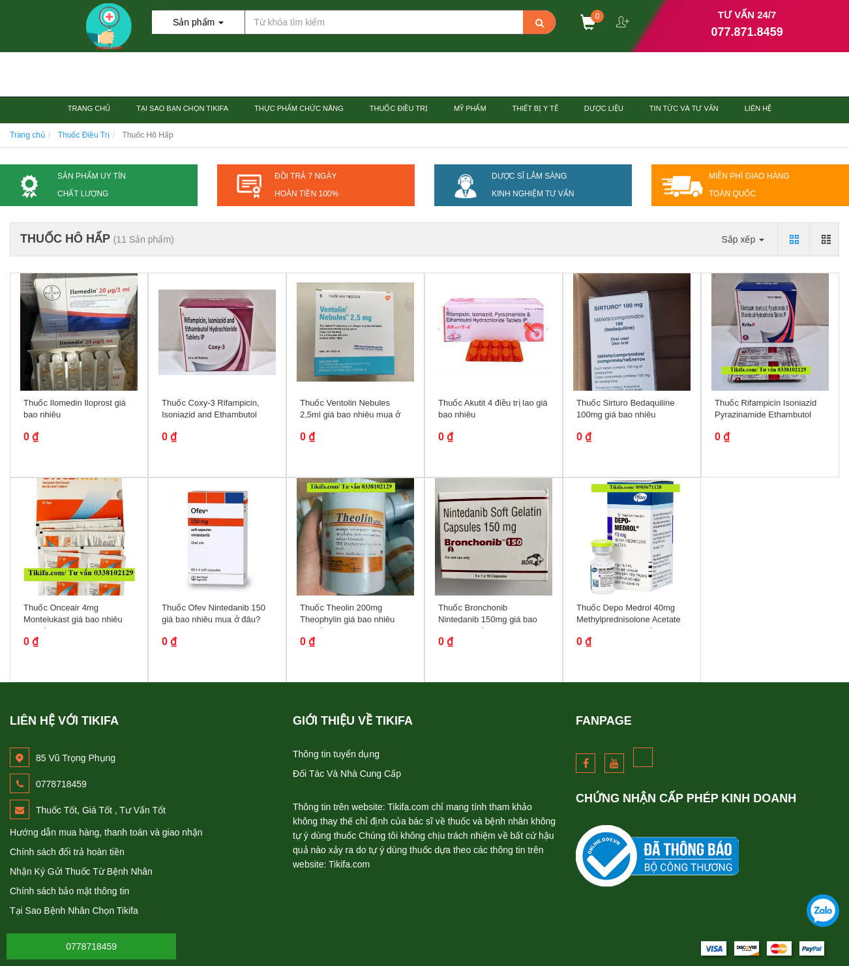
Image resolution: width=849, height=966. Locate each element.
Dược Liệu (603, 108)
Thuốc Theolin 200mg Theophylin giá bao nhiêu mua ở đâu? (347, 619)
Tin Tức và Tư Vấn (684, 108)
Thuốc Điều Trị (399, 108)
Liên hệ (758, 108)
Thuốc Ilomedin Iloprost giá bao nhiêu (74, 408)
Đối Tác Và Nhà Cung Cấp (347, 773)
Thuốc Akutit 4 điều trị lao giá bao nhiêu (493, 408)
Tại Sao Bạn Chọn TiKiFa (182, 108)
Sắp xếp (742, 239)
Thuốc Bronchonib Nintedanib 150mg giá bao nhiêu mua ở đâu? (487, 619)
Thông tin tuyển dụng (336, 754)
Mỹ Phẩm (470, 108)
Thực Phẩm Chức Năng (299, 108)
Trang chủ (89, 108)
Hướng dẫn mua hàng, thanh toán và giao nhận (106, 832)
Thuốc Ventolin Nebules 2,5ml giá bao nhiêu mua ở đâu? (350, 414)
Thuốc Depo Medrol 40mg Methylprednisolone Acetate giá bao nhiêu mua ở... (628, 619)
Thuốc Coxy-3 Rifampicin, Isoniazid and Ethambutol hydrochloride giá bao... (211, 414)
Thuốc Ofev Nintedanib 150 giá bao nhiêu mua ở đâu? (213, 613)
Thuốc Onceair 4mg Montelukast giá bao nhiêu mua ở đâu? (73, 619)
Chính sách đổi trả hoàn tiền (67, 852)
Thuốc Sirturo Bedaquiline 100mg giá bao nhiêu (625, 408)
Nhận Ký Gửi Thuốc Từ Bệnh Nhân (81, 871)
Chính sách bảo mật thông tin (69, 891)
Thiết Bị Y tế (535, 108)
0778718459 (91, 946)
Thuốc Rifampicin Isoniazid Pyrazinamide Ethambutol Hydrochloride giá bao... (765, 414)
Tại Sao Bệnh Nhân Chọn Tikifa (74, 910)
